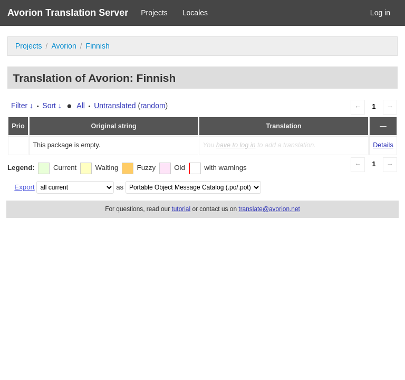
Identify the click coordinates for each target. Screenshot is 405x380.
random (152, 105)
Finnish (98, 46)
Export (24, 187)
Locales (195, 12)
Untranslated (115, 105)
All (80, 105)
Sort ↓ (52, 105)
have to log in (236, 145)
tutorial (180, 209)
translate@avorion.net (269, 209)
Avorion (63, 46)
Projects (154, 12)
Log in (380, 12)
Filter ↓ (22, 105)
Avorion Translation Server (67, 12)
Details (383, 145)
